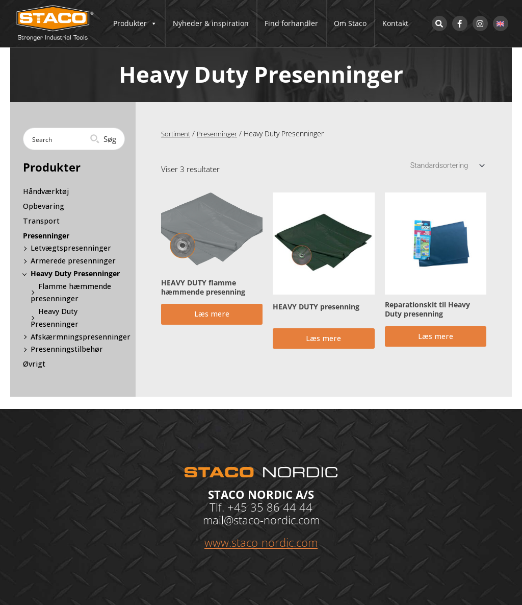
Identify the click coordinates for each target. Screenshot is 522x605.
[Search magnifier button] (104, 139)
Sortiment (177, 133)
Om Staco (350, 23)
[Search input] (62, 139)
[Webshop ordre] (444, 166)
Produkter (135, 23)
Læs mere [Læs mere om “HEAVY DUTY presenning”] (323, 341)
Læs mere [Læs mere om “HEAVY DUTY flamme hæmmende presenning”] (212, 317)
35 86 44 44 (281, 507)
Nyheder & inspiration (211, 23)
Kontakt (395, 23)
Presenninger (220, 133)
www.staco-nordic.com (261, 542)
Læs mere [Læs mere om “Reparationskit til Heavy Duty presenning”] (435, 339)
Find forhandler (291, 23)
